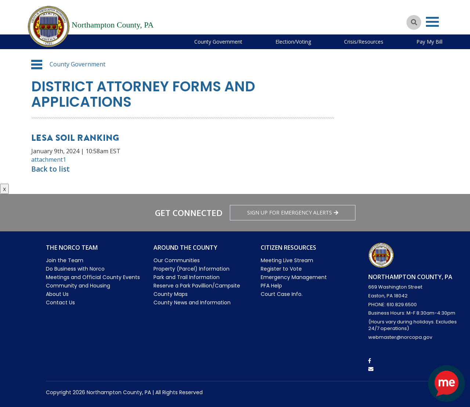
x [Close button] (4, 189)
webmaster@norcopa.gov (400, 337)
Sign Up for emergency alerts (292, 212)
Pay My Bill (429, 41)
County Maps (170, 294)
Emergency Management (294, 277)
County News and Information (192, 302)
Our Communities (176, 260)
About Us (57, 294)
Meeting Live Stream (287, 260)
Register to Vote (281, 268)
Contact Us (60, 302)
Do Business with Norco (75, 268)
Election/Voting (293, 41)
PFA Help (271, 285)
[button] (36, 64)
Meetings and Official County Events (93, 277)
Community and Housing (78, 285)
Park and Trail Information (186, 277)
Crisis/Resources (363, 41)
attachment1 (48, 159)
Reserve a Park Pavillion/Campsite (196, 285)
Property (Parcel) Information (191, 268)
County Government (218, 41)
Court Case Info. (282, 294)
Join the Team (64, 260)
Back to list (50, 169)
